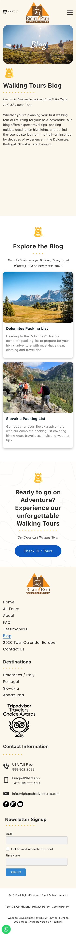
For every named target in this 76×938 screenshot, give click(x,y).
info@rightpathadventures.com (35, 794)
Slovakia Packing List (25, 418)
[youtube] (20, 804)
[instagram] (13, 804)
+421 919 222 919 (26, 783)
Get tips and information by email (32, 849)
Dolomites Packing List (27, 328)
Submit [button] (15, 872)
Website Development (21, 917)
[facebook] (6, 804)
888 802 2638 (23, 769)
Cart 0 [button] (13, 11)
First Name (13, 855)
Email (9, 833)
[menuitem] (38, 602)
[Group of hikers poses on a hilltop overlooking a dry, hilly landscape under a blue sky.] (38, 180)
